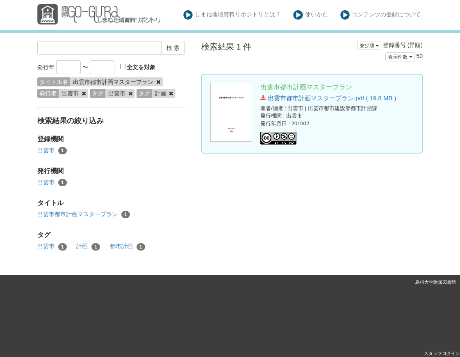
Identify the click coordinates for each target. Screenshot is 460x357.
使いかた (310, 15)
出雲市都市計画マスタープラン (83, 214)
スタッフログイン (442, 353)
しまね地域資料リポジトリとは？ (232, 15)
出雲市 (52, 150)
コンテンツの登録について (380, 15)
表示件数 (400, 57)
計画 (88, 246)
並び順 (369, 45)
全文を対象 (138, 67)
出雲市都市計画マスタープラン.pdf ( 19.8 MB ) (328, 98)
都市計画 (127, 246)
